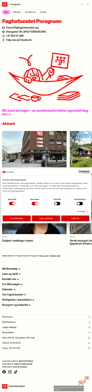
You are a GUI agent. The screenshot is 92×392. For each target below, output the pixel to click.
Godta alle (75, 218)
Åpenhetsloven (46, 322)
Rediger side (55, 256)
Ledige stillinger (46, 327)
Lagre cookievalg (46, 218)
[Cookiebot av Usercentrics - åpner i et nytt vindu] (80, 172)
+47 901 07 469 (15, 36)
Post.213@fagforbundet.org (22, 27)
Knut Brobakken (20, 367)
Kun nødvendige (16, 218)
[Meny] (88, 4)
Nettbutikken (46, 332)
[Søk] (82, 4)
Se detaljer (81, 211)
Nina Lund (43, 256)
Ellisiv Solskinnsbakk (23, 364)
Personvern (46, 317)
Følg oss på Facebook (19, 40)
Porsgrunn (15, 4)
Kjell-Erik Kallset (26, 361)
